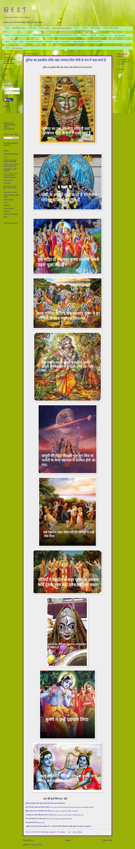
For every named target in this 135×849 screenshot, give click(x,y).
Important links (8, 180)
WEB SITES (32, 28)
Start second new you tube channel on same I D (10, 187)
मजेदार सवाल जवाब (78, 42)
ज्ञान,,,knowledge (17, 48)
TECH (76, 28)
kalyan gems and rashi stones (21, 35)
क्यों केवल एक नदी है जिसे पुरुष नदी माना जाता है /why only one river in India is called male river (54, 815)
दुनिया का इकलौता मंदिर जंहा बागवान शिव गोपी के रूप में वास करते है (45, 803)
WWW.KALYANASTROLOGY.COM (65, 35)
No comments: (61, 832)
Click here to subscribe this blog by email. (123, 62)
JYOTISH (85, 28)
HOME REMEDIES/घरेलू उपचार (61, 28)
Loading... (7, 80)
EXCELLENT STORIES (94, 41)
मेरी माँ (21, 42)
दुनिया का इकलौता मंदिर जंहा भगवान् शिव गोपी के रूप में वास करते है (66, 60)
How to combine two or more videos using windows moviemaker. (11, 175)
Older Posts (107, 840)
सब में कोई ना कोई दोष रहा (11, 154)
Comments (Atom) (36, 845)
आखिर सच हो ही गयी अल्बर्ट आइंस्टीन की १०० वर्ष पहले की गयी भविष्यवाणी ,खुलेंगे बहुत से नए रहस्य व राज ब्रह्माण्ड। (58, 826)
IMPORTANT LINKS (19, 28)
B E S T (15, 10)
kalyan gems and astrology (34, 41)
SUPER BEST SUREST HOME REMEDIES (11, 165)
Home (7, 28)
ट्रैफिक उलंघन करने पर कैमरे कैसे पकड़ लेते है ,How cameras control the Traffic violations (52, 811)
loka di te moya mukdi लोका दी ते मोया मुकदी (10, 161)
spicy (57, 41)
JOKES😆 (93, 35)
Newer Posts (28, 840)
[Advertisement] (11, 115)
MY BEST (83, 35)
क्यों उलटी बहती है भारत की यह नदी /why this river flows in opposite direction (49, 819)
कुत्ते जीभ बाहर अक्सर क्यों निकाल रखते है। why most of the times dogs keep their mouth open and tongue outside (59, 807)
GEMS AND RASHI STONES (42, 35)
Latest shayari (66, 41)
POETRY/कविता (44, 28)
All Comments (10, 93)
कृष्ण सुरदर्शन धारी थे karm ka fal (35, 822)
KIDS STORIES (95, 28)
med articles (49, 41)
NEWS (14, 41)
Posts (7, 89)
